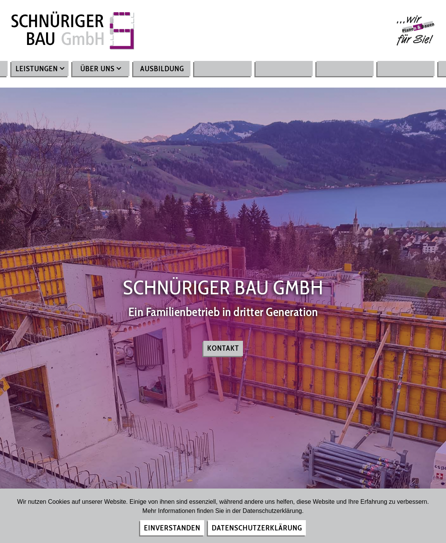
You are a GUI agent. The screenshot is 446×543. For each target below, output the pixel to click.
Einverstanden (172, 527)
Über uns (100, 68)
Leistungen (40, 68)
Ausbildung (162, 68)
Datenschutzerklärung (257, 527)
